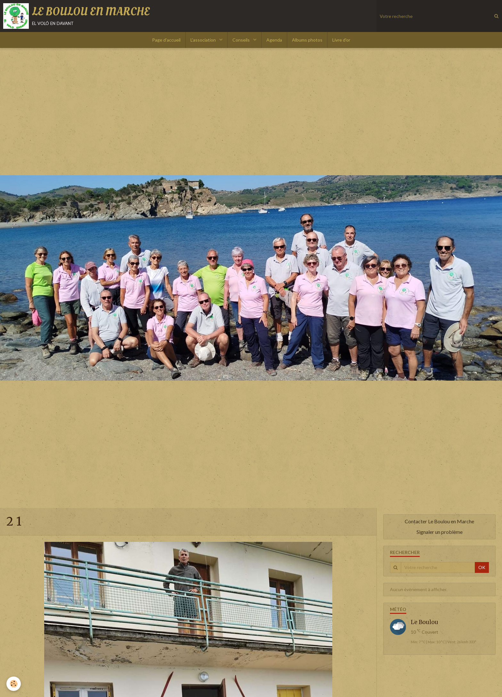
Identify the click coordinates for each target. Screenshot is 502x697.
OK (481, 567)
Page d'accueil (166, 40)
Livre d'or (341, 40)
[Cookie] (13, 684)
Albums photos (307, 40)
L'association (203, 40)
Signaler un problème (440, 532)
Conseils (241, 40)
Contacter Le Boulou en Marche (439, 521)
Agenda (274, 40)
